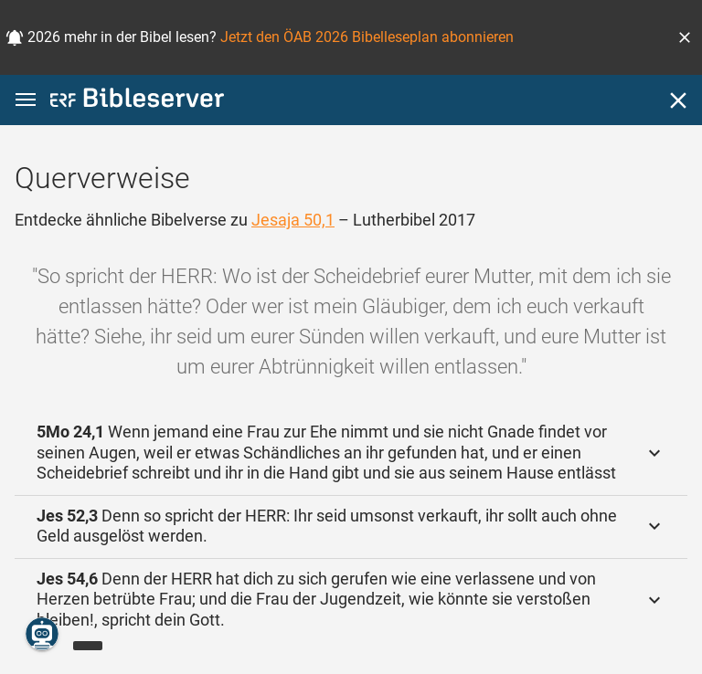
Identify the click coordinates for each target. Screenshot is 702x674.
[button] (684, 37)
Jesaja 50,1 (293, 219)
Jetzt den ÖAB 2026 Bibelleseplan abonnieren (367, 37)
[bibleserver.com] (137, 101)
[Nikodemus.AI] (42, 633)
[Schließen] (678, 100)
